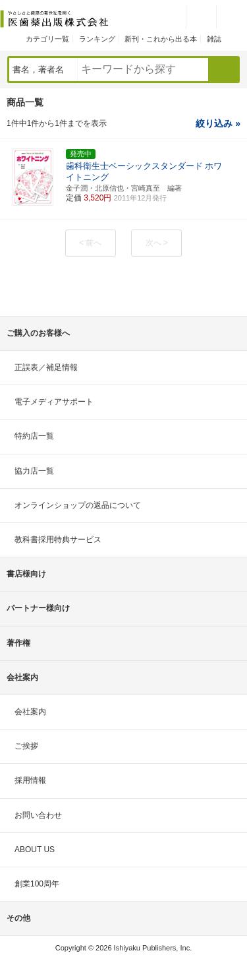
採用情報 (30, 780)
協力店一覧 (34, 471)
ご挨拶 (26, 746)
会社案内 (30, 711)
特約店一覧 (34, 436)
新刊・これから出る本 (160, 39)
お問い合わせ (38, 815)
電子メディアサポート (54, 401)
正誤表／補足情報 (46, 367)
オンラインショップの (77, 505)
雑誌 (214, 39)
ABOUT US (34, 849)
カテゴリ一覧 (47, 39)
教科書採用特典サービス (57, 539)
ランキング (97, 39)
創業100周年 (36, 883)
